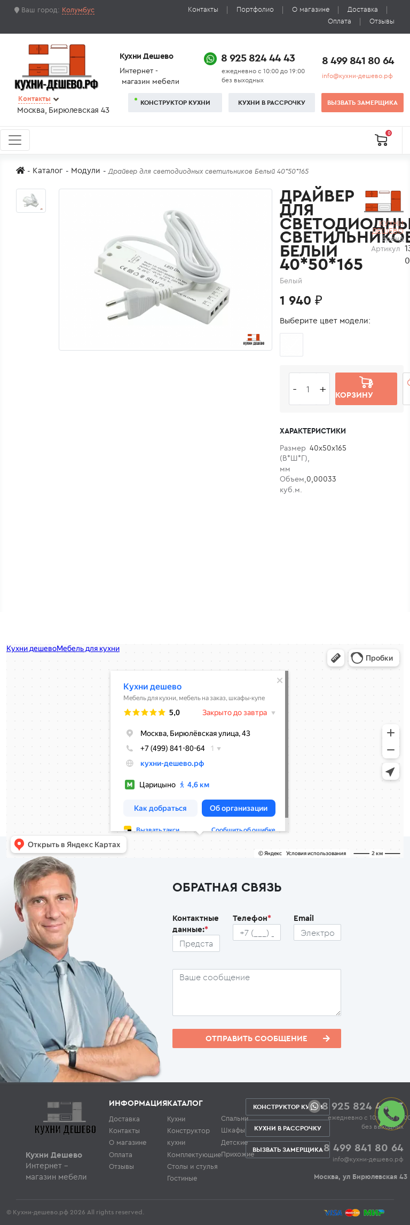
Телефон (252, 918)
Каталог (48, 170)
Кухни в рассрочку (271, 102)
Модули (85, 170)
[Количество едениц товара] (308, 389)
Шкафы (233, 1130)
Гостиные (182, 1178)
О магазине (310, 9)
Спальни (234, 1118)
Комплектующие (194, 1154)
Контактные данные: (195, 923)
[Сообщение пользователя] (257, 992)
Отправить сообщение (268, 1038)
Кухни (176, 1118)
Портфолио (255, 9)
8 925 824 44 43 (258, 57)
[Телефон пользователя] (257, 932)
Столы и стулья (192, 1166)
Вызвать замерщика (362, 102)
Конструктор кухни (175, 102)
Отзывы (382, 21)
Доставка (363, 9)
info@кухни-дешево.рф (357, 76)
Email (304, 918)
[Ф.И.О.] (196, 943)
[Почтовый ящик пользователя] (318, 932)
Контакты (203, 9)
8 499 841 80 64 (358, 60)
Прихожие (237, 1154)
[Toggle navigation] (15, 140)
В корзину (354, 388)
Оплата (339, 21)
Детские (234, 1142)
